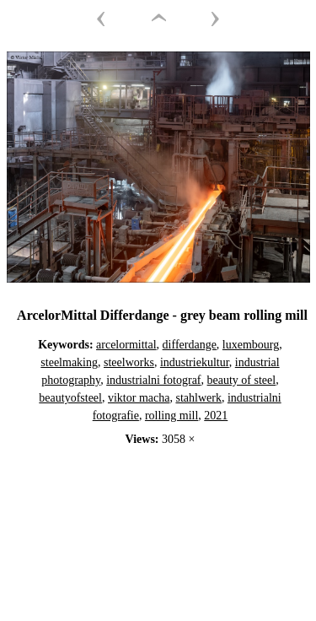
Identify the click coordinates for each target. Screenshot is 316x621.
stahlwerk (198, 398)
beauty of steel (241, 380)
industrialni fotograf (153, 380)
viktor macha (138, 398)
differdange (190, 344)
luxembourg (250, 344)
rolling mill (171, 415)
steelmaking (69, 362)
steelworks (129, 362)
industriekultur (194, 362)
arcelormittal (126, 344)
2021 (216, 415)
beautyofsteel (70, 398)
